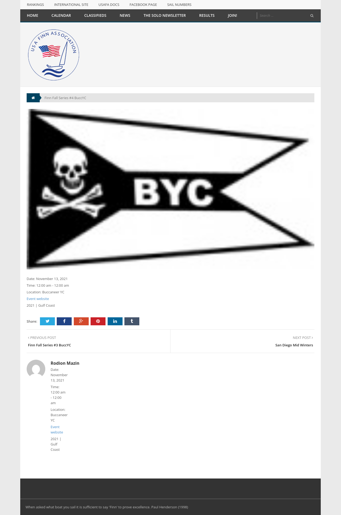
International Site (71, 4)
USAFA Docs (109, 4)
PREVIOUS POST (42, 337)
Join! (232, 15)
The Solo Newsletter (165, 15)
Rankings (35, 4)
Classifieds (95, 15)
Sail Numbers (179, 4)
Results (206, 15)
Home (32, 15)
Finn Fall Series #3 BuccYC (49, 345)
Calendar (61, 15)
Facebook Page (143, 4)
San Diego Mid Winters (294, 345)
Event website (38, 298)
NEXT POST (303, 337)
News (125, 15)
